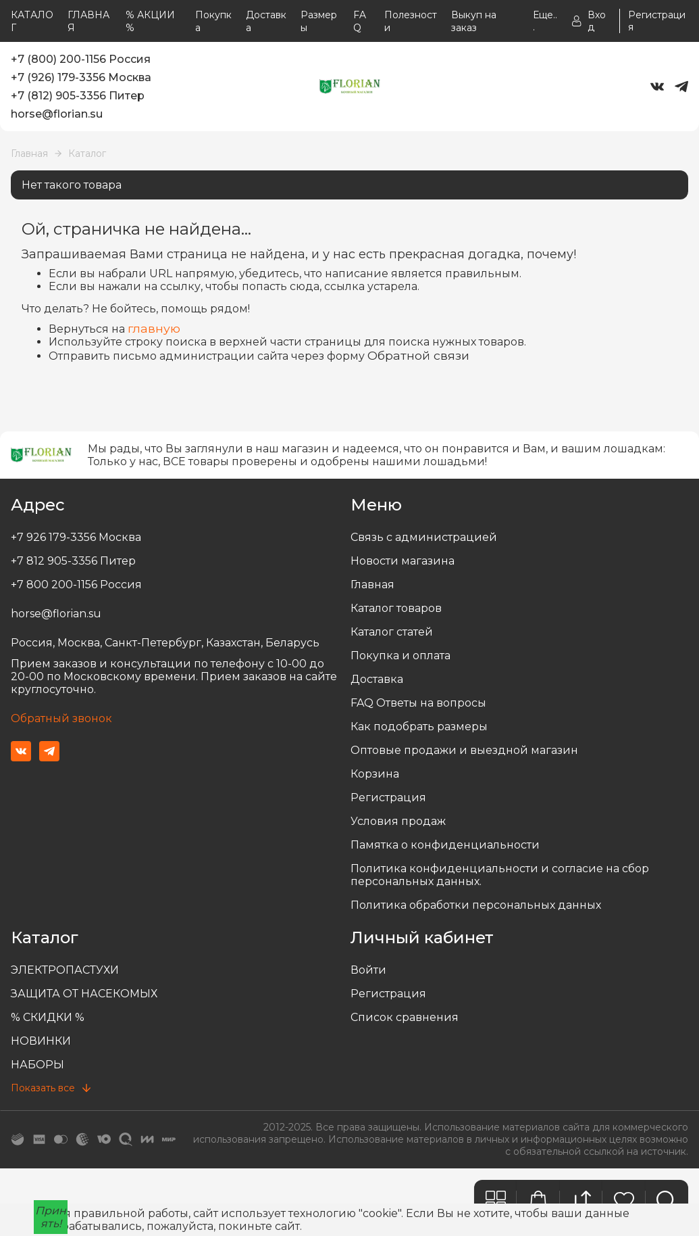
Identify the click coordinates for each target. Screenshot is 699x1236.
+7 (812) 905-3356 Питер (78, 95)
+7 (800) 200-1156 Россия (81, 59)
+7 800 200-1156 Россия (76, 584)
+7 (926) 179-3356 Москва (81, 77)
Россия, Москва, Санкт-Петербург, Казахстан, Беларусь (165, 642)
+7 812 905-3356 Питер (73, 560)
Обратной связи (418, 355)
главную (154, 328)
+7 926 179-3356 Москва (76, 537)
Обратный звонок (61, 718)
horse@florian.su (57, 114)
